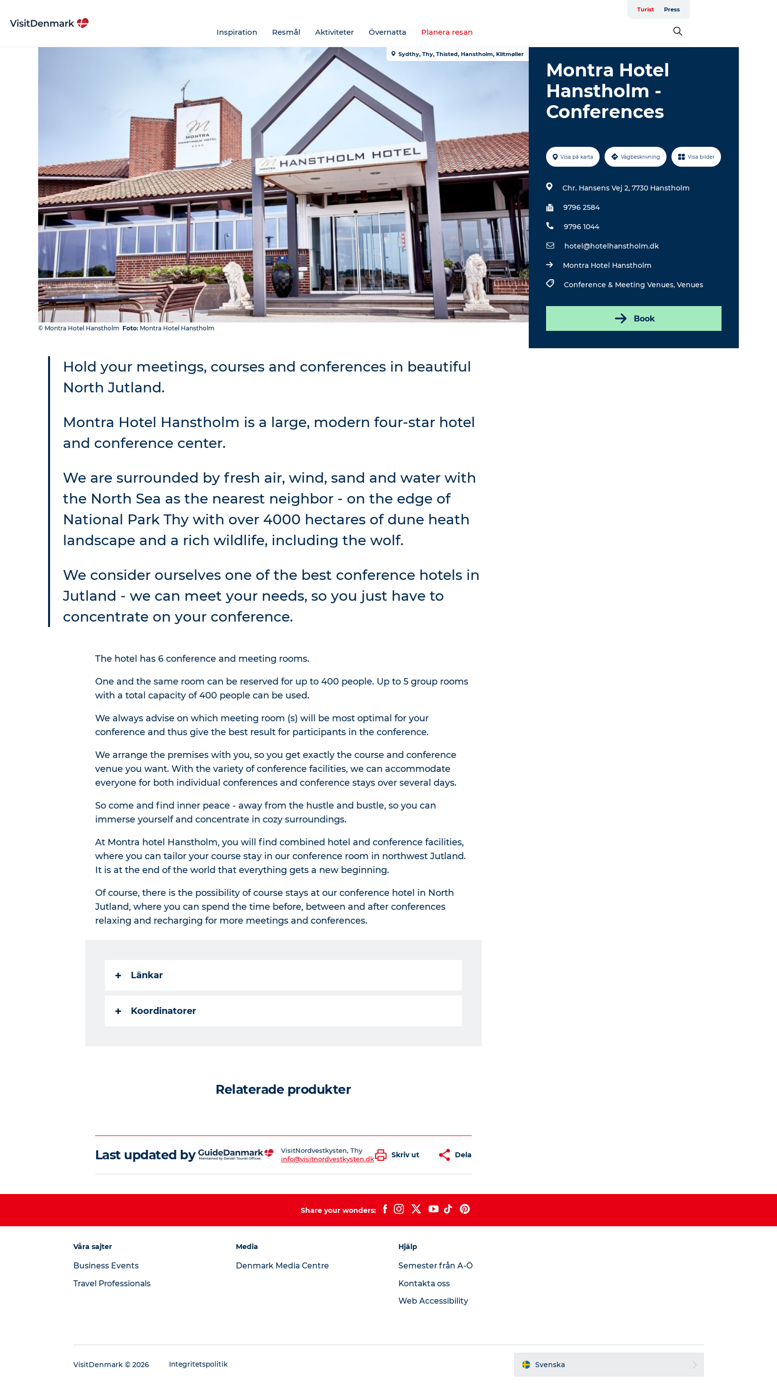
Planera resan (491, 32)
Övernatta (431, 32)
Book (633, 318)
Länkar (140, 975)
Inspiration (281, 32)
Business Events (114, 1265)
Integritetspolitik (207, 1364)
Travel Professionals (121, 1283)
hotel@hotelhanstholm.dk (611, 246)
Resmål (330, 32)
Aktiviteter (378, 32)
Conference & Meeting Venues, (619, 284)
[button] (400, 1155)
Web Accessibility (433, 1301)
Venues (689, 284)
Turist (703, 9)
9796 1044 (581, 226)
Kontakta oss (424, 1283)
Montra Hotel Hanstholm (606, 265)
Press (730, 9)
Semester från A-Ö (436, 1265)
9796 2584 (581, 207)
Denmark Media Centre (287, 1265)
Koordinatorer (156, 1011)
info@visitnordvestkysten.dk (328, 1159)
